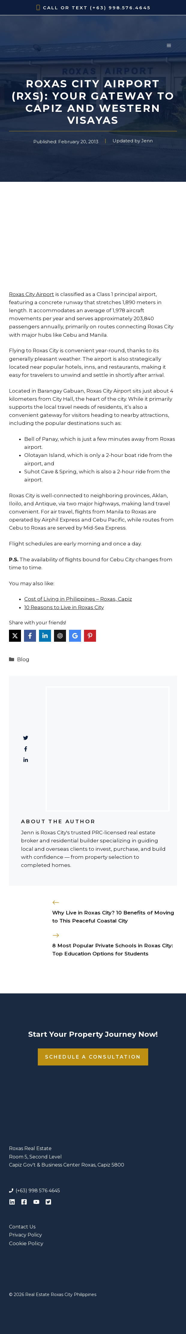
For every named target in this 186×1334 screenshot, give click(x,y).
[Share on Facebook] (30, 636)
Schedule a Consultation (93, 1057)
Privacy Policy (25, 1235)
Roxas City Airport (31, 294)
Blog (23, 659)
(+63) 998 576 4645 (38, 1190)
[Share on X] (15, 636)
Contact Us (22, 1227)
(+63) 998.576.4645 (120, 7)
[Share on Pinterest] (90, 636)
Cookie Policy (26, 1243)
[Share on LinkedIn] (45, 636)
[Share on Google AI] (75, 636)
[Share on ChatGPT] (60, 636)
